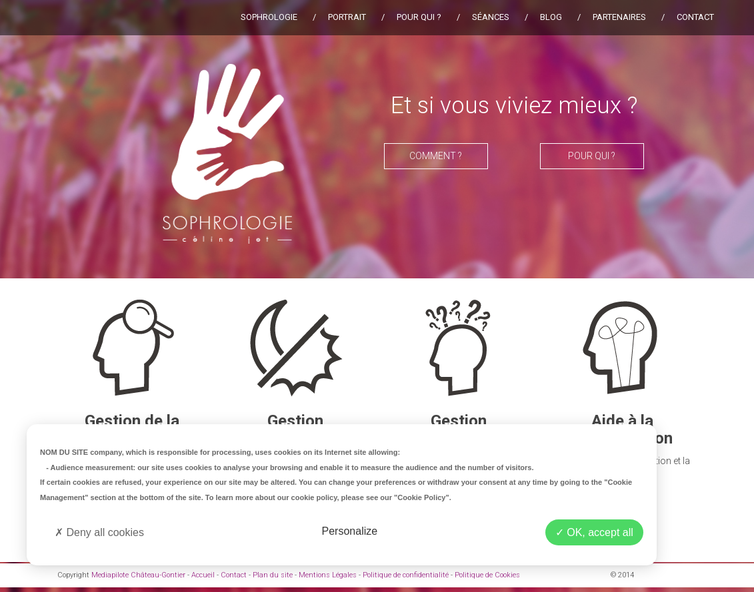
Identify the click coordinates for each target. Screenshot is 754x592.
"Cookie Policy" (421, 497)
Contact (695, 17)
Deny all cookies (99, 532)
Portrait (347, 17)
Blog (551, 17)
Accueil (203, 575)
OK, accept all (594, 532)
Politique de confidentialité (406, 575)
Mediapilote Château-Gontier (138, 575)
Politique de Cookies (487, 575)
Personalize (350, 531)
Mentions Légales (328, 575)
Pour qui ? (419, 17)
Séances (490, 17)
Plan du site (273, 575)
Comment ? (435, 155)
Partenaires (619, 17)
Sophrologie (269, 17)
